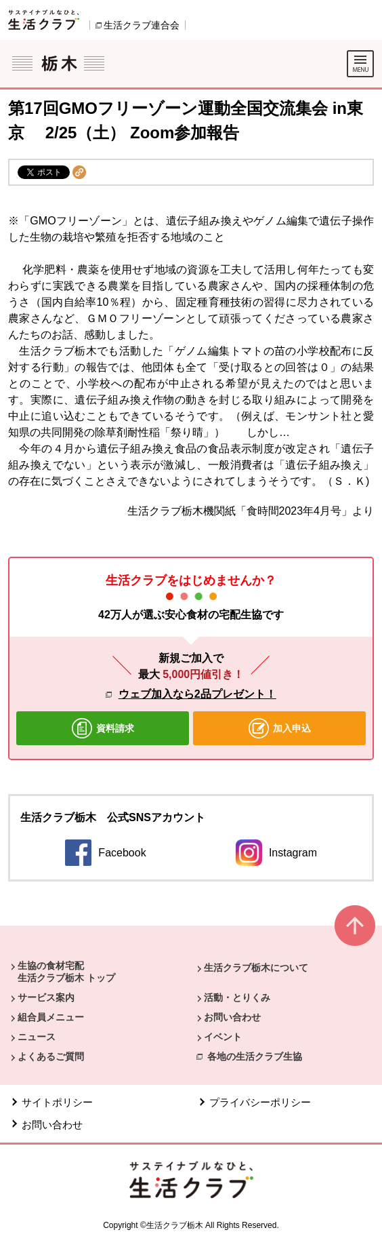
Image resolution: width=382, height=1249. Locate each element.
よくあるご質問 (51, 1056)
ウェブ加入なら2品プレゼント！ (197, 694)
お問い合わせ (232, 1017)
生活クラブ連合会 (141, 25)
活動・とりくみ (237, 997)
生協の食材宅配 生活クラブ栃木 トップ (66, 971)
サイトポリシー (57, 1102)
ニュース (37, 1036)
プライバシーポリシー (260, 1102)
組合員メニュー (51, 1017)
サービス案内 (46, 997)
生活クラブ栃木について (256, 967)
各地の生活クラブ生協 (254, 1056)
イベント (223, 1036)
